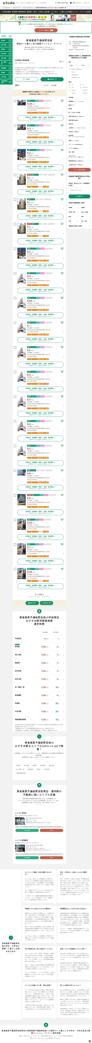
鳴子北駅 (26, 765)
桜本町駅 (42, 765)
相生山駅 (51, 765)
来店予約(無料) (27, 830)
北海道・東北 (72, 212)
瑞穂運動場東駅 (21, 773)
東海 (70, 216)
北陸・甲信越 (84, 212)
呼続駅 (39, 769)
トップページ (86, 3)
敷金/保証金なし (75, 74)
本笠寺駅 (46, 769)
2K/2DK (74, 90)
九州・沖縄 (84, 221)
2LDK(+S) (85, 90)
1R (72, 84)
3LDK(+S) (85, 93)
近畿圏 (83, 207)
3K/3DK (74, 93)
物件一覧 (51, 830)
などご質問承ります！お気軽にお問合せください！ (40, 118)
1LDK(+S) (85, 87)
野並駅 (18, 765)
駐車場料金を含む (76, 77)
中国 (70, 221)
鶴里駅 (35, 765)
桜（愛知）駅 (20, 769)
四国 (82, 216)
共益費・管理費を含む (77, 69)
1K (83, 84)
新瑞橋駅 (30, 769)
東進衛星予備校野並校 (28, 7)
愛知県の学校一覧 (17, 7)
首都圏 (70, 207)
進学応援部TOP (6, 7)
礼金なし (74, 72)
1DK (73, 87)
